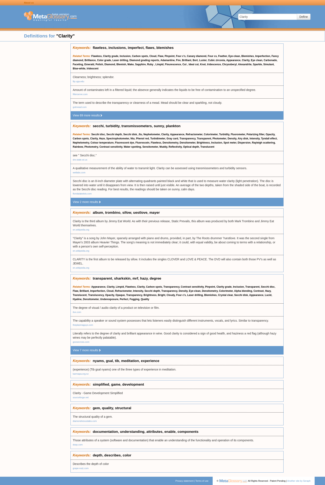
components (187, 432)
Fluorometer (238, 134)
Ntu (133, 138)
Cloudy (171, 295)
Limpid (159, 64)
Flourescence (173, 64)
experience (150, 361)
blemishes (164, 48)
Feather (222, 56)
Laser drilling (120, 60)
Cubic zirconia (216, 60)
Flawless (96, 56)
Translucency (96, 295)
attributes (154, 432)
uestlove (140, 213)
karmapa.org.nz (81, 374)
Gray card (172, 138)
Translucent (207, 146)
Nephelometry (81, 142)
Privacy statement (184, 481)
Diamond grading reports (144, 60)
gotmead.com (80, 107)
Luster (203, 60)
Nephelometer (151, 134)
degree (155, 278)
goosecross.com (81, 342)
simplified (101, 384)
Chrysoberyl (229, 64)
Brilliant (186, 60)
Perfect (124, 299)
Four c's (181, 56)
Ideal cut (194, 64)
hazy (144, 278)
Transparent (204, 138)
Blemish (121, 64)
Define (304, 16)
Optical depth (191, 146)
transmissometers (136, 126)
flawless (99, 48)
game (115, 384)
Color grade (104, 60)
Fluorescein (142, 142)
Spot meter (229, 142)
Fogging (134, 299)
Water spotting (132, 146)
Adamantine (167, 60)
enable (170, 432)
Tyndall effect (269, 138)
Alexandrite (244, 64)
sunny (159, 126)
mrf (135, 278)
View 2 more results (87, 202)
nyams (98, 361)
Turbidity (224, 134)
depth (97, 455)
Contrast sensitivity (110, 146)
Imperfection (262, 56)
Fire (178, 60)
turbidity (113, 126)
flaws (150, 48)
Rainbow (78, 146)
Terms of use (202, 481)
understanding (132, 432)
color (127, 455)
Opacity (270, 134)
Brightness (203, 142)
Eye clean (256, 60)
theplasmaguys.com (83, 325)
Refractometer (194, 134)
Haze (102, 138)
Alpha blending (243, 291)
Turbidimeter (157, 138)
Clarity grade (110, 56)
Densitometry (170, 142)
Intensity (255, 138)
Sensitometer (150, 146)
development (133, 384)
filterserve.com (80, 94)
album (98, 213)
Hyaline (77, 299)
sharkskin (122, 278)
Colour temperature (102, 142)
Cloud (152, 56)
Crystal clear (225, 295)
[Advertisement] (35, 105)
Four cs (212, 56)
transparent (102, 278)
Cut (184, 64)
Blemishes (247, 56)
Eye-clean (234, 56)
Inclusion (125, 56)
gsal (109, 361)
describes (112, 455)
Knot (203, 64)
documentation (105, 432)
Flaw (160, 56)
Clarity (245, 60)
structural (123, 408)
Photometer (219, 138)
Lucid (268, 295)
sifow (126, 213)
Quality (145, 299)
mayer (154, 213)
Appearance (233, 60)
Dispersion (244, 142)
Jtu (140, 134)
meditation (130, 361)
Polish (99, 64)
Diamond (109, 64)
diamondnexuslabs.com (85, 421)
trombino (112, 213)
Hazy (268, 291)
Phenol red (142, 138)
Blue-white (79, 68)
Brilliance (90, 60)
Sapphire (140, 64)
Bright (161, 295)
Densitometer (187, 142)
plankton (173, 126)
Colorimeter (211, 134)
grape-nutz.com (81, 468)
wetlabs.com (79, 172)
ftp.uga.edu (78, 81)
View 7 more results (87, 350)
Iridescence (214, 64)
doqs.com (78, 444)
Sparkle (257, 64)
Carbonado (270, 60)
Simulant (268, 64)
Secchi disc (98, 134)
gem (96, 408)
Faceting (78, 64)
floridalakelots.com (82, 193)
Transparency (187, 138)
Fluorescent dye (124, 142)
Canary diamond (196, 56)
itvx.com (77, 312)
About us (29, 2)
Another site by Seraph (298, 481)
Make (130, 64)
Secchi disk (130, 134)
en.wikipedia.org (81, 229)
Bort (195, 60)
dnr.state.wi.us (80, 159)
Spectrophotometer (117, 138)
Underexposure (109, 299)
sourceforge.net (81, 397)
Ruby (150, 64)
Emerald (89, 64)
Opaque (120, 295)
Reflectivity (175, 146)
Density (232, 138)
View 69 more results (88, 115)
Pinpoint (170, 56)
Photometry (91, 146)
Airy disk (243, 138)
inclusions (117, 48)
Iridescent (92, 68)
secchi (98, 126)
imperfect (136, 48)
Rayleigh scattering (263, 142)
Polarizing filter (255, 134)
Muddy (163, 146)
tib (117, 361)
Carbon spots (140, 56)
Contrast (258, 291)
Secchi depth (114, 134)
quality (107, 408)
